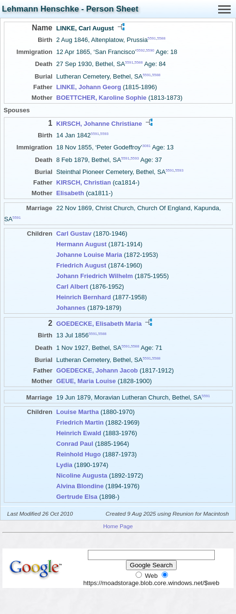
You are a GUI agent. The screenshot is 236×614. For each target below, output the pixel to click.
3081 (146, 146)
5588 (161, 38)
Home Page (118, 526)
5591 (152, 38)
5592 (141, 50)
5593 (104, 134)
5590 (150, 50)
